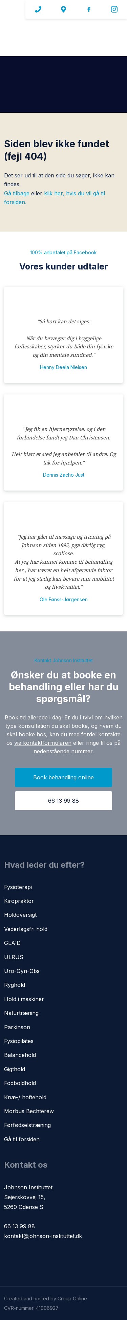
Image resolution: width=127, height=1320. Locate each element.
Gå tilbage (16, 193)
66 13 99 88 (19, 1226)
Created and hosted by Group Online (45, 1298)
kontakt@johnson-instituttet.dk (43, 1236)
